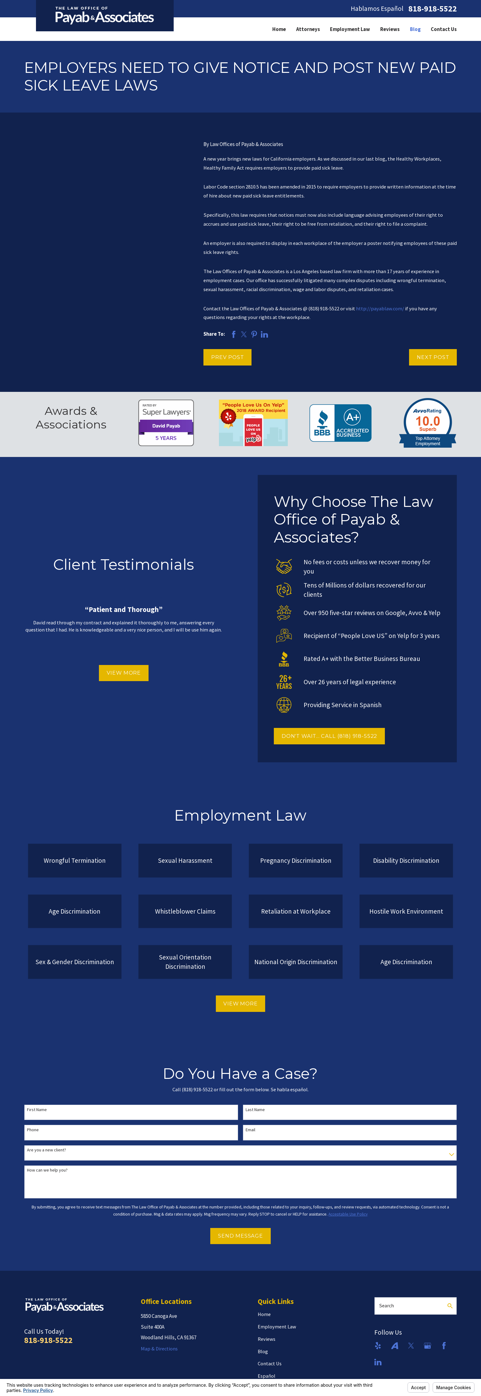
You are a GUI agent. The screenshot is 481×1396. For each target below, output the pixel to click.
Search (386, 1305)
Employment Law (277, 1326)
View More (121, 673)
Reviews (266, 1339)
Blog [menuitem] (415, 29)
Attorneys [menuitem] (308, 29)
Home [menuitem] (279, 29)
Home (264, 1314)
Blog (263, 1351)
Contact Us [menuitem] (444, 29)
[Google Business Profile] (427, 1345)
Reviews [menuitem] (390, 29)
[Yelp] (377, 1345)
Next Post (433, 357)
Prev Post (227, 357)
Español (266, 1376)
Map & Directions (159, 1348)
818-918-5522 (432, 9)
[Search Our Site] (450, 1306)
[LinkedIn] (377, 1362)
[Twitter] (411, 1345)
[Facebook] (444, 1345)
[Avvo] (394, 1345)
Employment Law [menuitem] (350, 29)
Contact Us (270, 1363)
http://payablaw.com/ (380, 308)
